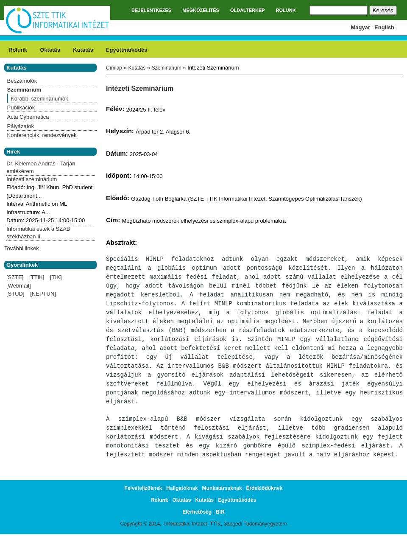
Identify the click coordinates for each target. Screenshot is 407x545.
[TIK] (55, 277)
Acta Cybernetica (28, 117)
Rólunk (17, 50)
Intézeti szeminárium (31, 179)
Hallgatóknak (182, 493)
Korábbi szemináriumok (39, 98)
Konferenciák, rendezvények (42, 135)
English (384, 27)
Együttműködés (127, 50)
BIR (220, 517)
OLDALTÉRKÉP (247, 10)
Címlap (114, 68)
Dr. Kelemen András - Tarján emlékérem (40, 167)
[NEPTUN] (43, 294)
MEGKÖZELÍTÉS (200, 10)
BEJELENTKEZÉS (151, 10)
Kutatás (83, 50)
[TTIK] (36, 277)
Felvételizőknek (143, 493)
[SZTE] (14, 277)
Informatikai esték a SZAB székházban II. (38, 233)
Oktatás (50, 50)
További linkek (21, 248)
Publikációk (21, 107)
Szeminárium (166, 68)
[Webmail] (18, 285)
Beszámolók (22, 81)
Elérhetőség (197, 517)
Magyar (361, 27)
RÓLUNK (286, 10)
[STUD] (15, 294)
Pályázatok (20, 126)
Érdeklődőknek (264, 493)
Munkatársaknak (222, 493)
